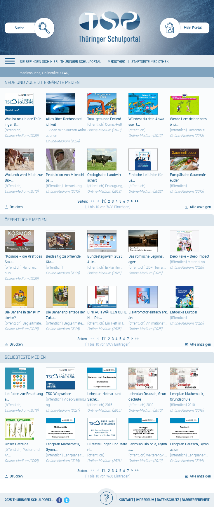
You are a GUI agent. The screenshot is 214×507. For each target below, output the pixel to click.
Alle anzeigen (200, 207)
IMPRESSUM (145, 500)
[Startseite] (108, 27)
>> (136, 201)
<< (93, 201)
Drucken (16, 207)
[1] (103, 201)
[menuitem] (30, 29)
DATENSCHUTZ (168, 500)
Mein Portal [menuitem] (193, 27)
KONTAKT (126, 500)
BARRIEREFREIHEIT (195, 500)
